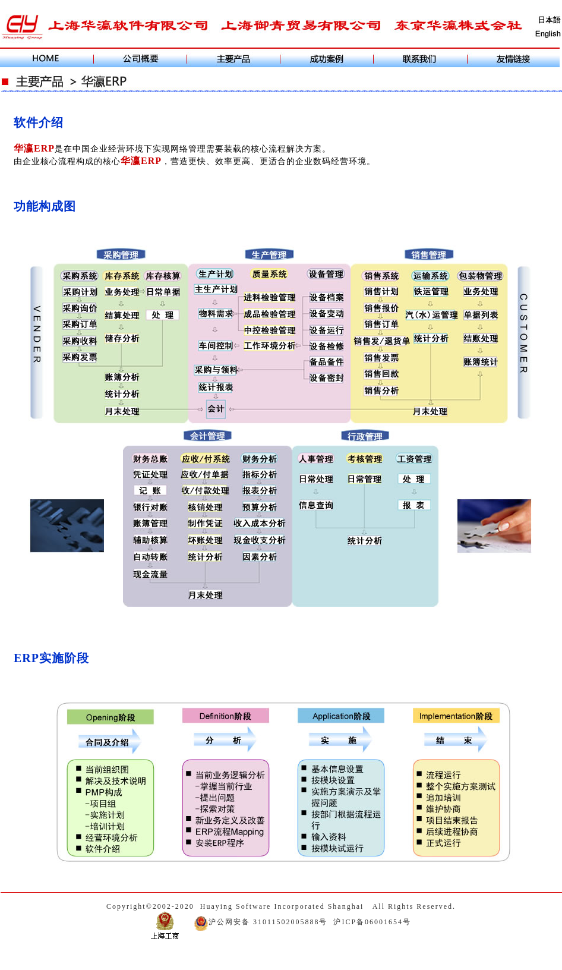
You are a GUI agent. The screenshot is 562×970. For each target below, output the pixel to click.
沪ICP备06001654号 (372, 922)
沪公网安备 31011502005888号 (261, 922)
